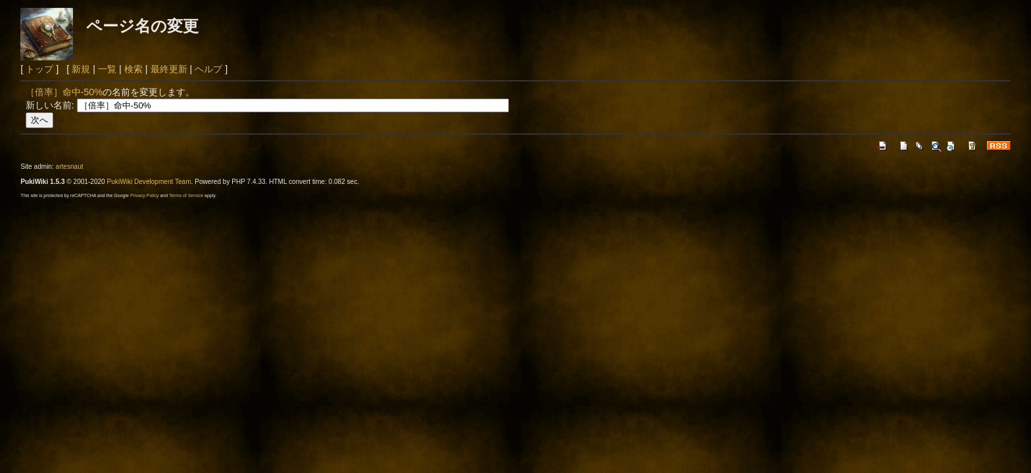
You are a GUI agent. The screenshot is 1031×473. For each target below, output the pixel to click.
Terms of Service (186, 195)
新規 (81, 69)
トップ (39, 69)
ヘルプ (208, 69)
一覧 (107, 69)
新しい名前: (50, 105)
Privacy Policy (144, 195)
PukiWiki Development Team (149, 181)
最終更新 (169, 69)
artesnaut (70, 166)
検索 (133, 69)
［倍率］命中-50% (64, 92)
